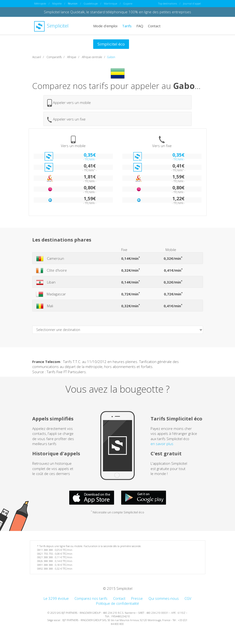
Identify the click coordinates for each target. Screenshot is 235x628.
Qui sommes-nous (163, 598)
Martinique (110, 3)
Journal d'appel (192, 3)
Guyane (127, 3)
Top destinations (167, 3)
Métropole (40, 3)
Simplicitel (51, 26)
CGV (187, 598)
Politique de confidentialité (117, 603)
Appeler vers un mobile (69, 103)
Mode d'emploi (105, 25)
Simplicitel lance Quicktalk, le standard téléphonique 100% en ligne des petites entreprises (117, 11)
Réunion (73, 3)
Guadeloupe (91, 3)
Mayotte (57, 3)
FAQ (139, 25)
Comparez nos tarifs (90, 598)
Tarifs (127, 25)
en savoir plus (162, 443)
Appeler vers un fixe (66, 119)
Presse (137, 598)
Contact (154, 25)
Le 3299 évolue (56, 598)
